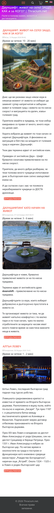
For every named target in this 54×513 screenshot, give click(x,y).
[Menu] (23, 3)
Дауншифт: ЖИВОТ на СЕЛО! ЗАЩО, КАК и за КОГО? (27, 32)
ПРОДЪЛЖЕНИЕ (12, 198)
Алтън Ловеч (12, 346)
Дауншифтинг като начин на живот (24, 209)
